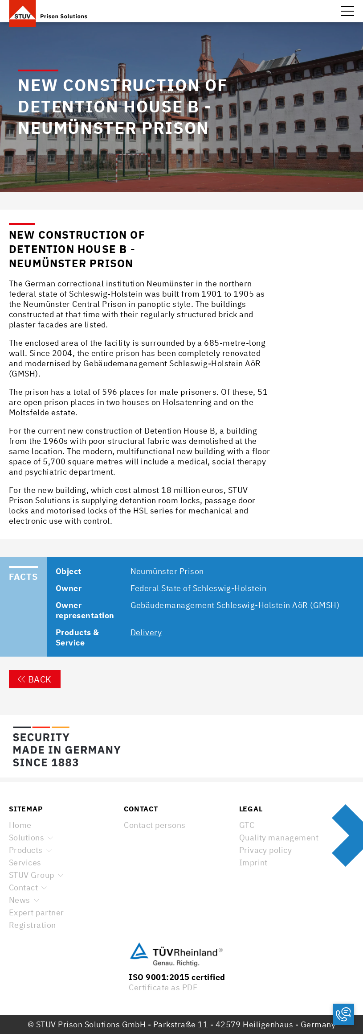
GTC (246, 825)
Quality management (279, 837)
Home (20, 825)
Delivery (146, 632)
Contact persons (154, 825)
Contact (23, 887)
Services (25, 862)
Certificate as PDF (163, 987)
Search (327, 11)
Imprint (253, 862)
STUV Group (31, 875)
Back (35, 679)
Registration (32, 925)
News (19, 900)
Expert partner (36, 912)
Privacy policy (265, 850)
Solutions (26, 837)
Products (26, 850)
